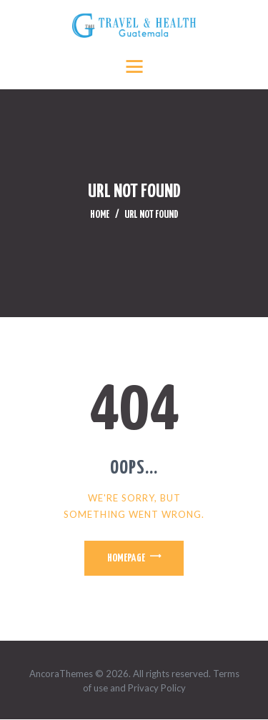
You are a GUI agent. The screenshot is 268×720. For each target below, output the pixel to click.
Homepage (126, 558)
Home (99, 215)
